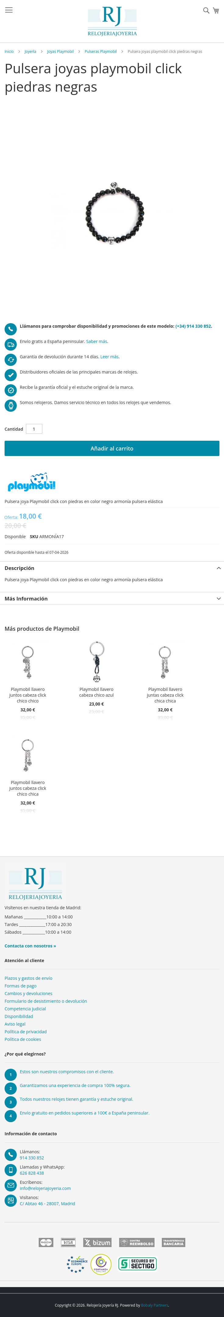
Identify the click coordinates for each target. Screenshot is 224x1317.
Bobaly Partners (154, 1305)
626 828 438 (32, 1173)
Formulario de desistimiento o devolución (46, 1001)
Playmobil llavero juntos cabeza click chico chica (27, 788)
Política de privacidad (26, 1031)
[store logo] (112, 21)
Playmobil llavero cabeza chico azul (96, 692)
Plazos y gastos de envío (28, 978)
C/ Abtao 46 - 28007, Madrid (47, 1203)
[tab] (112, 567)
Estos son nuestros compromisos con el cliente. (67, 1071)
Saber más (96, 341)
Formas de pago (21, 986)
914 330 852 (32, 1158)
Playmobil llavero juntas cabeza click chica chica (165, 695)
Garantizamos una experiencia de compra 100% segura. (75, 1085)
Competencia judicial (25, 1009)
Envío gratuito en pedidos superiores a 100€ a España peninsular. (85, 1113)
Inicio (9, 51)
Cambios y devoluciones (28, 993)
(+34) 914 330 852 (193, 326)
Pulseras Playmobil (101, 51)
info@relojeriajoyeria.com (45, 1188)
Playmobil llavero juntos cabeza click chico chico (27, 695)
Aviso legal (15, 1024)
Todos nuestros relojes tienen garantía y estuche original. (76, 1099)
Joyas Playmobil (60, 51)
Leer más (109, 356)
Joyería (30, 51)
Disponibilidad (19, 1016)
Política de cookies (23, 1039)
